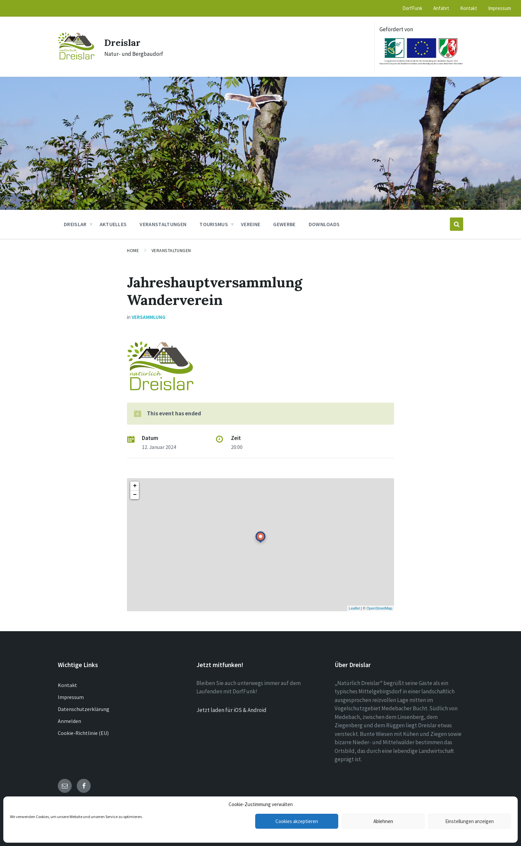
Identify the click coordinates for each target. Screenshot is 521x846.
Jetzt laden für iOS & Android (231, 710)
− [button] (135, 495)
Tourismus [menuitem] (213, 224)
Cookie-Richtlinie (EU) (83, 733)
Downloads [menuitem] (324, 224)
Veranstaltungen (171, 250)
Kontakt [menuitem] (468, 8)
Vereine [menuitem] (250, 224)
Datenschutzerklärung (83, 709)
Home (133, 250)
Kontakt (67, 685)
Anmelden (69, 721)
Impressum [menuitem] (499, 8)
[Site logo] (76, 57)
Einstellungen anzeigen (469, 821)
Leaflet (354, 608)
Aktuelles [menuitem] (113, 224)
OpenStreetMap (379, 608)
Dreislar (124, 42)
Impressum (71, 697)
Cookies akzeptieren (296, 821)
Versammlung (148, 317)
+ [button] (135, 486)
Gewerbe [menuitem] (284, 224)
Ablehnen (383, 821)
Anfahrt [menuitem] (441, 8)
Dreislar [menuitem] (75, 224)
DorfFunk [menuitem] (412, 8)
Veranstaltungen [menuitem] (163, 224)
